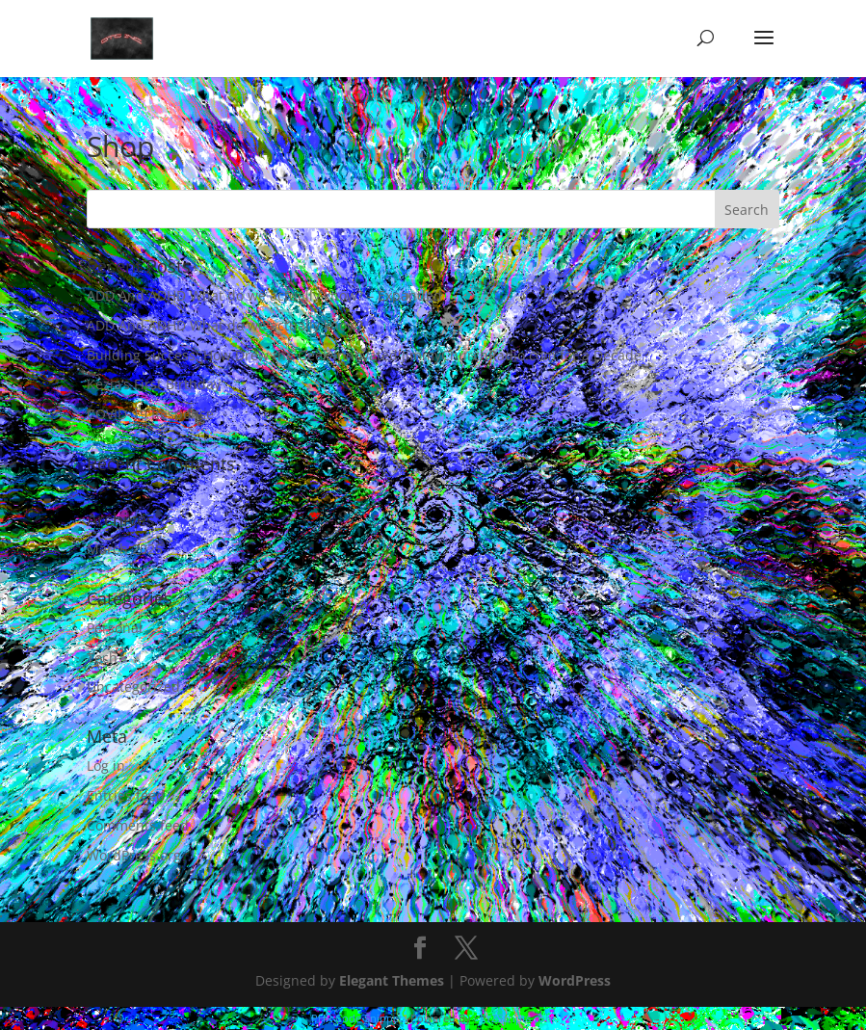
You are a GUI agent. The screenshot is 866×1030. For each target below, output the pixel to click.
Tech (102, 657)
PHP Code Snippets (359, 1018)
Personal (115, 628)
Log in (106, 765)
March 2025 (125, 549)
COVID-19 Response (150, 414)
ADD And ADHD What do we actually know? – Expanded (264, 295)
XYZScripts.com (517, 1018)
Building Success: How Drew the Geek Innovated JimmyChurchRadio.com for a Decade (364, 355)
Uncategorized (133, 686)
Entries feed (126, 795)
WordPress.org (134, 855)
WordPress (574, 980)
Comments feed (138, 825)
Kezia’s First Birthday (154, 384)
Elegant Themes (391, 980)
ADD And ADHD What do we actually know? (225, 325)
